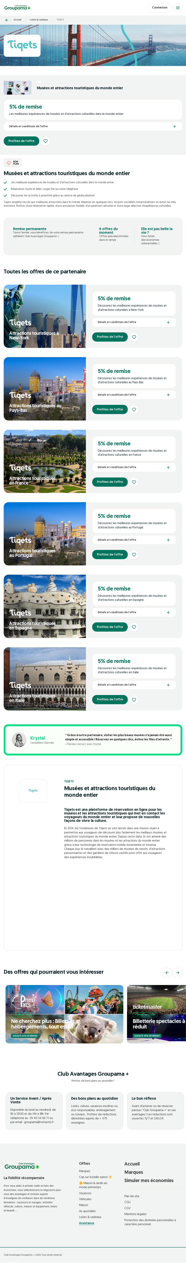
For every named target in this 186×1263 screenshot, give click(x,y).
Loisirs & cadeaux (39, 20)
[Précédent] (167, 973)
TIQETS (60, 20)
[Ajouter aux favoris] (47, 141)
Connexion (158, 7)
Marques (84, 1171)
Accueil (17, 20)
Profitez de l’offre (22, 141)
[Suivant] (177, 973)
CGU (127, 1202)
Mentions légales (135, 1214)
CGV (127, 1208)
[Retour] (7, 20)
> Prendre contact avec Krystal (83, 744)
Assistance (86, 1223)
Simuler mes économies (148, 1181)
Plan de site (131, 1196)
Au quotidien (87, 1211)
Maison (83, 1205)
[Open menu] (177, 8)
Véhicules (85, 1199)
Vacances (85, 1193)
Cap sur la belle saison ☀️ (95, 1177)
